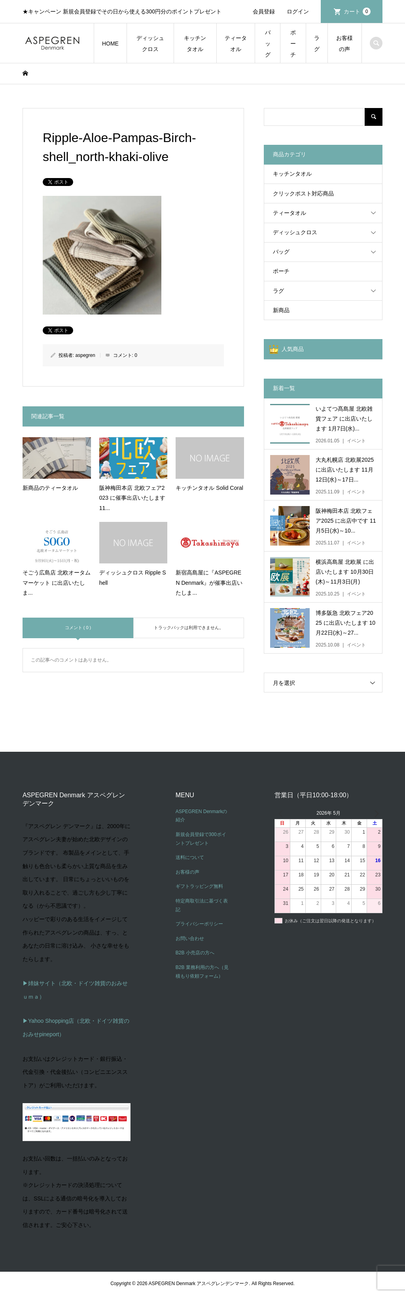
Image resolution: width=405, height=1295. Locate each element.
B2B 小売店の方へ (195, 953)
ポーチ (293, 43)
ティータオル (236, 43)
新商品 (281, 310)
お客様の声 (344, 43)
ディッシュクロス (150, 43)
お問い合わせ (190, 938)
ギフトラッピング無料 (199, 886)
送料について (190, 857)
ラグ (317, 43)
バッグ (268, 43)
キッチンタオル (195, 43)
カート (357, 11)
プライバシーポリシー (199, 924)
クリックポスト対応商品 (303, 193)
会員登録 (264, 11)
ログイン (298, 11)
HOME (110, 43)
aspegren (85, 355)
